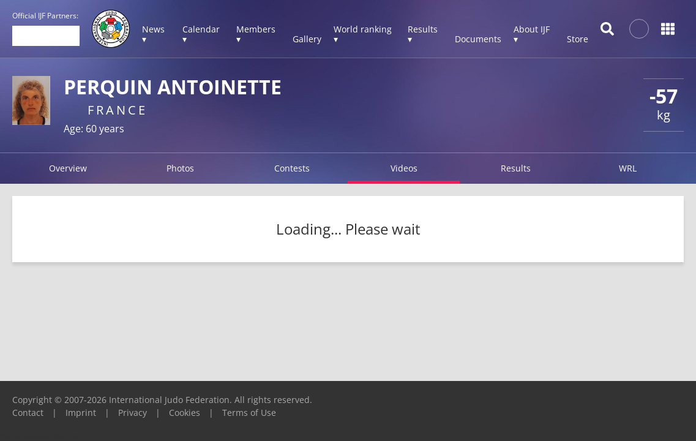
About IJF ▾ (532, 34)
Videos (404, 168)
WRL (628, 168)
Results (516, 168)
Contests (292, 168)
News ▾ (153, 34)
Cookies (184, 412)
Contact (27, 412)
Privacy (132, 412)
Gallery (307, 39)
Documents (478, 39)
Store (577, 39)
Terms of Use (249, 412)
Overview (68, 168)
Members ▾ (255, 34)
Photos (180, 168)
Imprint (80, 412)
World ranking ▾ (363, 34)
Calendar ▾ (201, 34)
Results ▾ (423, 34)
